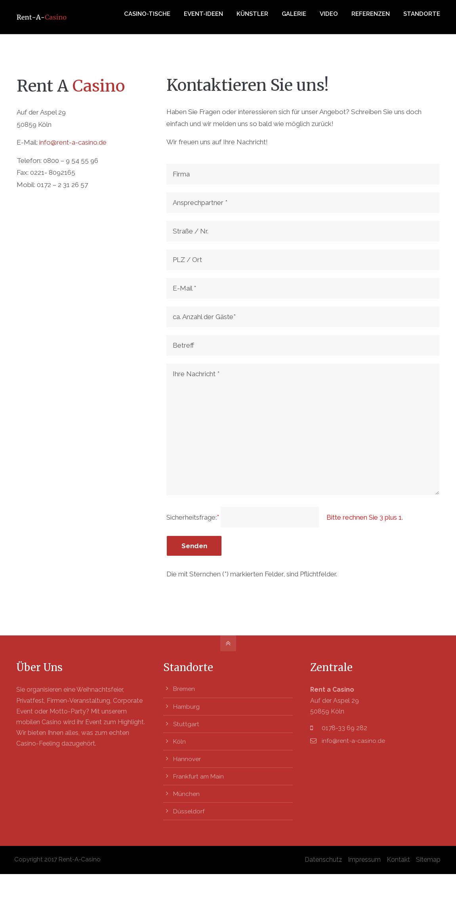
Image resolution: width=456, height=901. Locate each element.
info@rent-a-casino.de (73, 142)
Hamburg (187, 706)
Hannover (187, 758)
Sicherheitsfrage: (193, 517)
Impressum (363, 858)
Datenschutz (323, 858)
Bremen (184, 689)
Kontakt (398, 858)
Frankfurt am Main (199, 775)
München (186, 793)
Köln (180, 741)
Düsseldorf (189, 810)
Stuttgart (186, 723)
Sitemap (428, 858)
